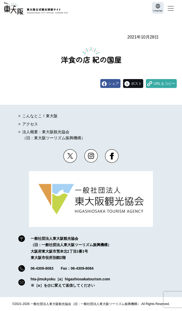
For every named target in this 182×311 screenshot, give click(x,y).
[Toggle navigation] (171, 8)
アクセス (30, 124)
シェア (113, 83)
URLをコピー (164, 83)
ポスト (136, 83)
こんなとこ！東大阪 (40, 116)
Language (158, 10)
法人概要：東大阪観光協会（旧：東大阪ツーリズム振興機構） (53, 135)
